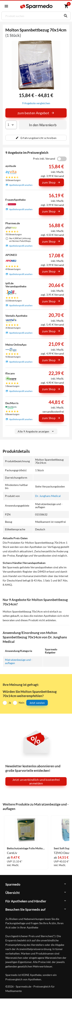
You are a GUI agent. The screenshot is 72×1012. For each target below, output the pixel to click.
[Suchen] (64, 16)
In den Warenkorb (43, 125)
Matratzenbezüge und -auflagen (18, 661)
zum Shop (51, 182)
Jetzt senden (37, 702)
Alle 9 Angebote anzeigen (36, 431)
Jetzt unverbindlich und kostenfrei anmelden (36, 781)
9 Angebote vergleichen (36, 103)
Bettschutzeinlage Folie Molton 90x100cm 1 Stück (26, 848)
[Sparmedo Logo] (37, 6)
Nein (21, 702)
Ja (9, 702)
